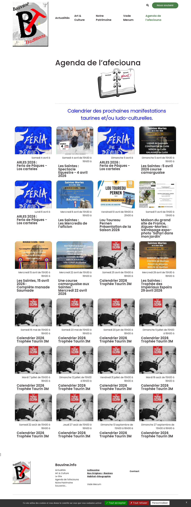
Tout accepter (116, 503)
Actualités (62, 18)
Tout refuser (138, 503)
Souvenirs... (61, 485)
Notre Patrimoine (103, 18)
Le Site (58, 476)
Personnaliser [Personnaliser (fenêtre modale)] (160, 503)
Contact (134, 471)
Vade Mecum (128, 18)
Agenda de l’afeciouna (153, 18)
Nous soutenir (165, 5)
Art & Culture (79, 18)
